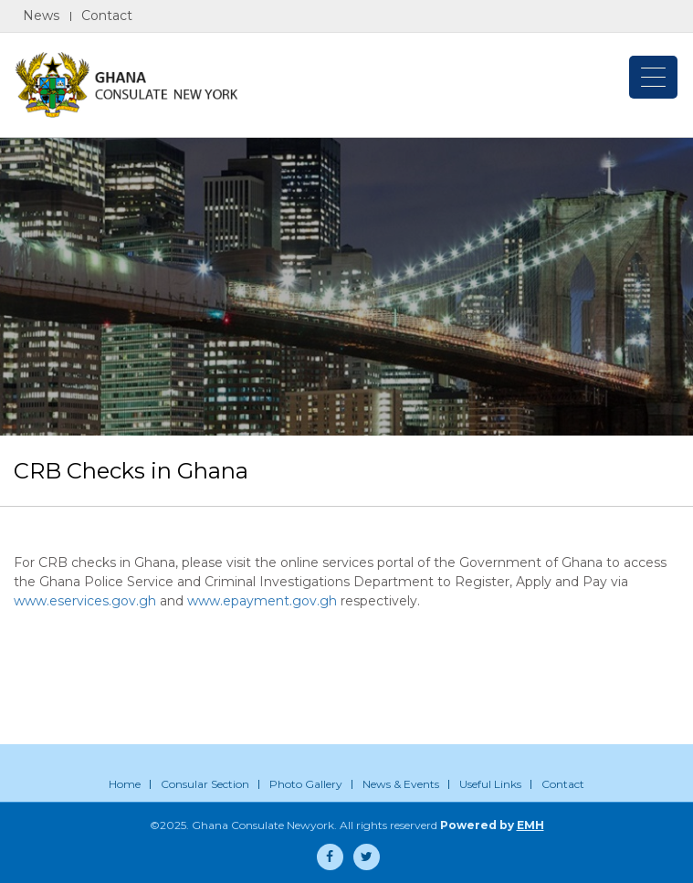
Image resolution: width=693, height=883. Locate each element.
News (41, 15)
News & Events (400, 784)
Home (125, 784)
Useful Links (490, 784)
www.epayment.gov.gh (262, 601)
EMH (530, 825)
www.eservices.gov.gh (85, 601)
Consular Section (205, 784)
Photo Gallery (305, 784)
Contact (106, 15)
